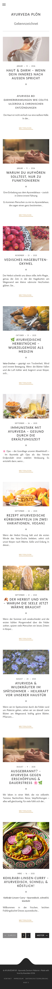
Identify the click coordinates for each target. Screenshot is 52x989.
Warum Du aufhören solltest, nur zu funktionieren (26, 176)
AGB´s (26, 982)
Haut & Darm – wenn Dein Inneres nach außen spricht (26, 74)
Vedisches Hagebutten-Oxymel (26, 262)
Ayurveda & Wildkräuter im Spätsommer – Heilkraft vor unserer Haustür (26, 689)
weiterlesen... (26, 128)
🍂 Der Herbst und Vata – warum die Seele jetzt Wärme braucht (26, 603)
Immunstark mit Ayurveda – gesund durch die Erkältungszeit (26, 433)
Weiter (40, 935)
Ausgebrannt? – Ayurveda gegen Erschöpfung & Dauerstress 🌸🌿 (26, 777)
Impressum (19, 979)
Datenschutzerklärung (36, 979)
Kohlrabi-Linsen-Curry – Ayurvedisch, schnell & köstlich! (26, 882)
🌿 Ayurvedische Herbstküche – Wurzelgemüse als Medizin (26, 345)
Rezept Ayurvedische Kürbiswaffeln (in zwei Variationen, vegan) (26, 519)
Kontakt (8, 979)
